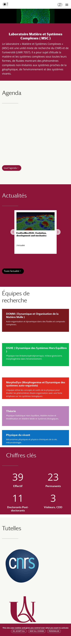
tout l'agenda (10, 168)
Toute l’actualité (11, 271)
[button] (13, 232)
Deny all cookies (37, 631)
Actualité (21, 245)
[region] (35, 232)
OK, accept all (19, 631)
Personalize (54, 631)
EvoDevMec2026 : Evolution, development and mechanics (31, 234)
